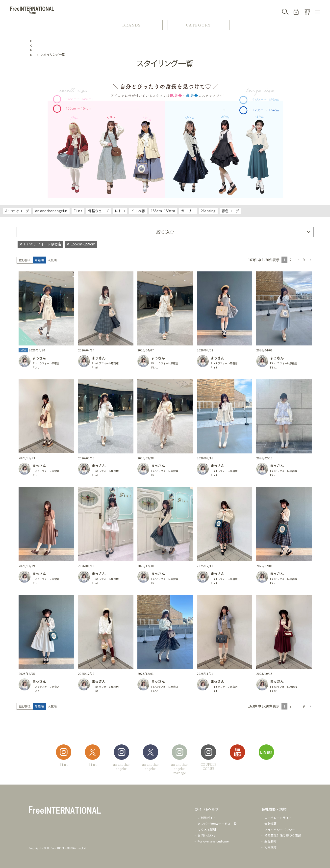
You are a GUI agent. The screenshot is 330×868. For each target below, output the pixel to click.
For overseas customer (214, 841)
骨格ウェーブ (98, 210)
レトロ (120, 210)
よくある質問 (207, 829)
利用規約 (270, 847)
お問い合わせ (207, 835)
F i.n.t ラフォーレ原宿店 (45, 363)
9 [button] (304, 259)
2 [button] (290, 259)
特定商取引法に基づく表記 (282, 835)
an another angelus (51, 210)
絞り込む (165, 232)
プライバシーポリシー (279, 829)
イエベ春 (138, 210)
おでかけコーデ (17, 210)
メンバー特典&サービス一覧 (217, 823)
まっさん (39, 357)
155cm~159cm (163, 210)
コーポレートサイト (278, 817)
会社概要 (270, 823)
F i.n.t (78, 210)
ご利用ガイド (207, 817)
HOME (31, 47)
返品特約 (270, 841)
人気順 (52, 260)
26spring (208, 210)
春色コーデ (230, 210)
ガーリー (188, 210)
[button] (310, 260)
